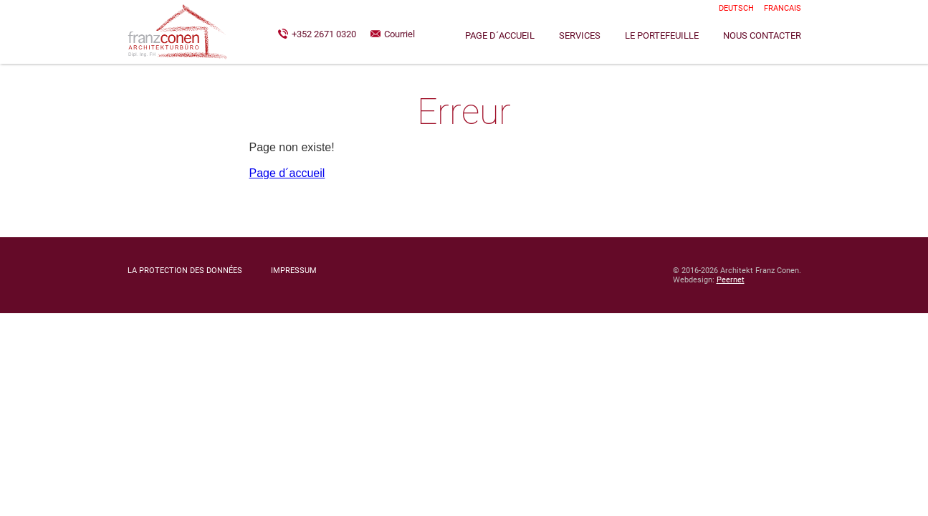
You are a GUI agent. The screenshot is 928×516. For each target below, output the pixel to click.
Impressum (294, 270)
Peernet (731, 280)
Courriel (399, 34)
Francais (782, 8)
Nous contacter (762, 35)
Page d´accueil (500, 35)
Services (580, 35)
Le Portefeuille (662, 35)
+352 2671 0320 (324, 34)
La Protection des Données (185, 270)
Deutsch (736, 8)
